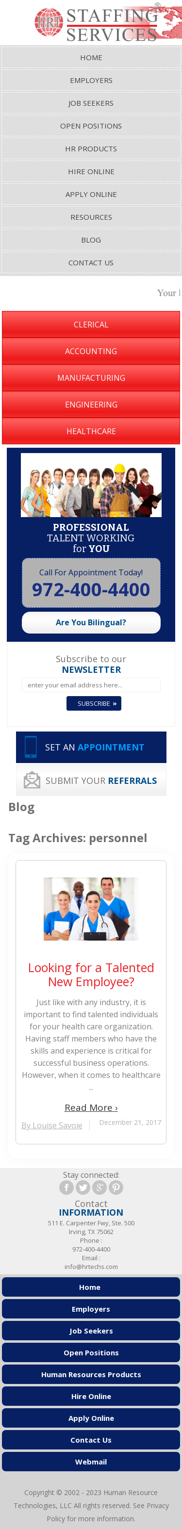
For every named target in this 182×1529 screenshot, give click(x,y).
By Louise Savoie (52, 1125)
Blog (91, 239)
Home (91, 57)
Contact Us (91, 262)
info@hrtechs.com (91, 1266)
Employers (91, 80)
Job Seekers (91, 103)
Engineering (91, 404)
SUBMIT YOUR (101, 780)
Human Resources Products (91, 1374)
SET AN (95, 747)
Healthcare (91, 431)
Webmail (91, 1461)
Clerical (91, 324)
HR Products (91, 148)
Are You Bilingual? (91, 622)
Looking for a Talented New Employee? (91, 974)
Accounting (91, 351)
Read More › (91, 1107)
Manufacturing (91, 378)
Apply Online (91, 194)
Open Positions (91, 125)
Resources (91, 217)
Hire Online (91, 171)
